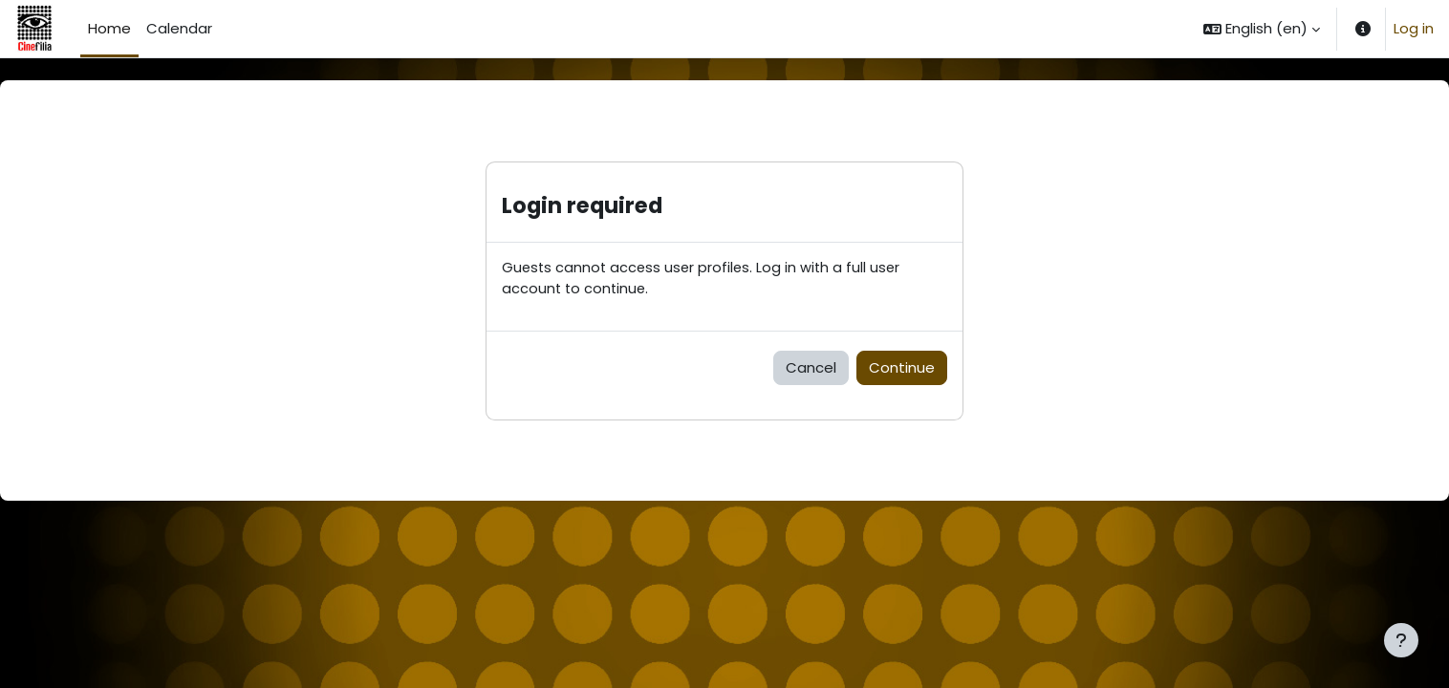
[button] (1261, 28)
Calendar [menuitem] (179, 28)
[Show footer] (1401, 640)
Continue (902, 368)
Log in (1414, 28)
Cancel (811, 368)
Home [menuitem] (109, 28)
